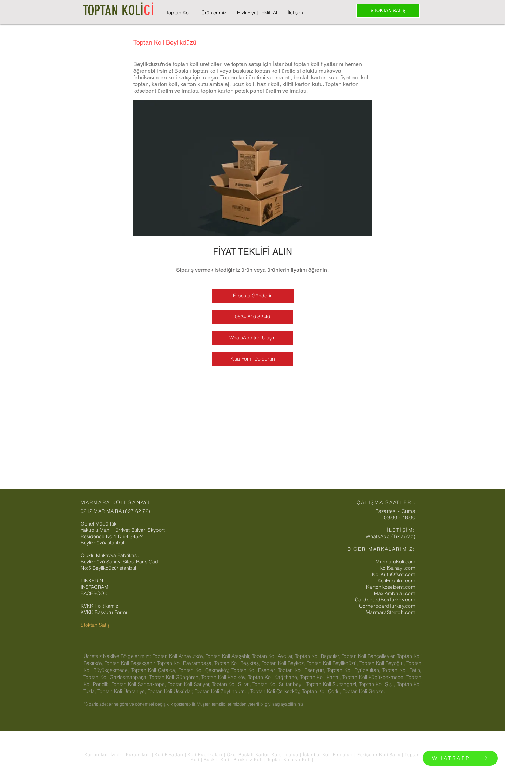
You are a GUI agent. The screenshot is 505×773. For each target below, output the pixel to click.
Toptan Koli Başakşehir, (131, 663)
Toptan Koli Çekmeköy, (205, 670)
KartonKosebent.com (390, 587)
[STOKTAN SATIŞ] (388, 11)
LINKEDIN (92, 580)
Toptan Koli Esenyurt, (303, 670)
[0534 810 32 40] (252, 317)
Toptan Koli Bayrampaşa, (185, 663)
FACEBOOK (94, 593)
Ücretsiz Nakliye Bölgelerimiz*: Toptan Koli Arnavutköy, (144, 656)
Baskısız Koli (248, 759)
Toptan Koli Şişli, (378, 684)
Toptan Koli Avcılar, (273, 656)
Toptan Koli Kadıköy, (224, 677)
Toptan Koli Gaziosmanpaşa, (116, 677)
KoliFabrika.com (396, 580)
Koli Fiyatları (170, 754)
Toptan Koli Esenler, (254, 670)
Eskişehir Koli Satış (379, 754)
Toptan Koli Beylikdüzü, (333, 663)
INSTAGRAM (94, 587)
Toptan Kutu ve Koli (289, 759)
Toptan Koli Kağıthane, (274, 677)
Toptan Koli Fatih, (402, 670)
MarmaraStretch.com (390, 612)
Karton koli (138, 754)
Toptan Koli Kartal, (321, 677)
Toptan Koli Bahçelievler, (369, 656)
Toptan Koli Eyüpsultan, (354, 670)
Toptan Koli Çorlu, (322, 691)
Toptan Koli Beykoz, (284, 663)
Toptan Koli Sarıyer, (190, 684)
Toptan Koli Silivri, (232, 684)
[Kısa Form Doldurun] (252, 359)
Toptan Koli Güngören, (175, 677)
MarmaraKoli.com (395, 562)
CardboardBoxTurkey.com (385, 599)
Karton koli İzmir (104, 754)
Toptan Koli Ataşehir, (229, 656)
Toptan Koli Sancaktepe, (140, 684)
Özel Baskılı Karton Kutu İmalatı (263, 754)
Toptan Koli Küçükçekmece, (374, 677)
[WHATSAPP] (460, 758)
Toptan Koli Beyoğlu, (382, 663)
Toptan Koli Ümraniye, (122, 691)
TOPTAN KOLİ (118, 10)
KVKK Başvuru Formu (105, 612)
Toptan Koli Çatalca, (155, 670)
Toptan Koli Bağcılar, (318, 656)
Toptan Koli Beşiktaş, (238, 663)
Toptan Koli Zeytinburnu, (222, 691)
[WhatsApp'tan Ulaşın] (252, 338)
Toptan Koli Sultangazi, (332, 684)
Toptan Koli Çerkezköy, (276, 691)
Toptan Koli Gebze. (364, 691)
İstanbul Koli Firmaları (329, 754)
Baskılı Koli (217, 759)
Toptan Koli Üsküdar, (171, 691)
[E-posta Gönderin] (253, 296)
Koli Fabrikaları (206, 754)
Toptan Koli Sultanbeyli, (279, 684)
